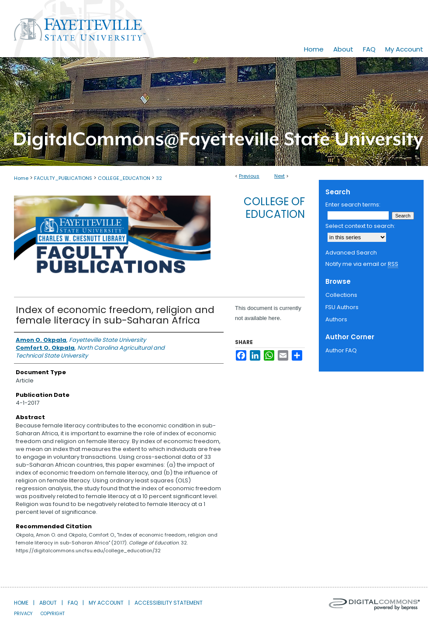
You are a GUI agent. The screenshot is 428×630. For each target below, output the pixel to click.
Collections (341, 295)
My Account (106, 602)
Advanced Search (351, 252)
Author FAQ (341, 350)
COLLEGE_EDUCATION (124, 178)
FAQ (73, 602)
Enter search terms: (352, 204)
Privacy (23, 613)
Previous (249, 175)
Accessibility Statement (169, 602)
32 (159, 178)
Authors (336, 319)
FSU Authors (342, 307)
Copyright (53, 613)
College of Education (274, 207)
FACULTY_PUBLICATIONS (63, 178)
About (48, 602)
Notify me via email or (361, 264)
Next (279, 175)
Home (21, 178)
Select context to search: (360, 226)
